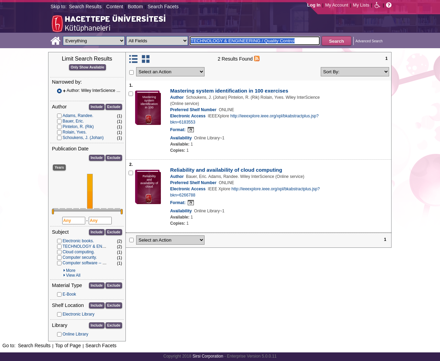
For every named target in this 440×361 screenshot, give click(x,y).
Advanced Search (369, 41)
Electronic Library (79, 314)
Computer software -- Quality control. (96, 263)
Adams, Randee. (78, 115)
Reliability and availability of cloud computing (226, 170)
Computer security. (80, 257)
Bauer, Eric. (73, 121)
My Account (336, 5)
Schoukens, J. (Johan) (83, 137)
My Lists (361, 5)
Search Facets (162, 6)
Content (114, 6)
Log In (314, 5)
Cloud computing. (79, 251)
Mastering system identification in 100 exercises (229, 91)
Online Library (75, 334)
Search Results (85, 6)
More (70, 270)
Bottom (135, 6)
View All (73, 275)
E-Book (69, 294)
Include (97, 107)
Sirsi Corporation (207, 356)
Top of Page (68, 345)
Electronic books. (78, 240)
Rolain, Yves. (75, 132)
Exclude (113, 107)
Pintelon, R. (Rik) (78, 126)
